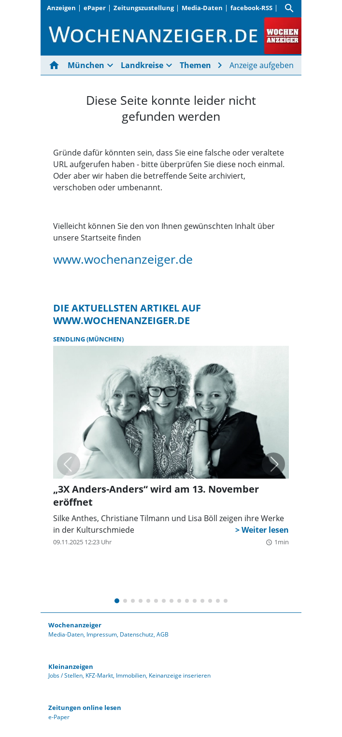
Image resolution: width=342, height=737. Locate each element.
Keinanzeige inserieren (180, 675)
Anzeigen (61, 7)
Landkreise (142, 65)
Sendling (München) (88, 339)
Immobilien (131, 675)
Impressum (101, 634)
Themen (195, 65)
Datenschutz (137, 634)
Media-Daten (202, 7)
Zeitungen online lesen (84, 707)
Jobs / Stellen (65, 675)
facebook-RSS (251, 7)
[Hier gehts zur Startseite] (56, 65)
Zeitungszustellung (144, 7)
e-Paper (59, 717)
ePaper (95, 7)
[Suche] (289, 8)
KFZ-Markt (99, 675)
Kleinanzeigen (70, 666)
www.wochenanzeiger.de (123, 259)
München (86, 65)
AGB (163, 634)
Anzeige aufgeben (261, 65)
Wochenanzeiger (74, 625)
